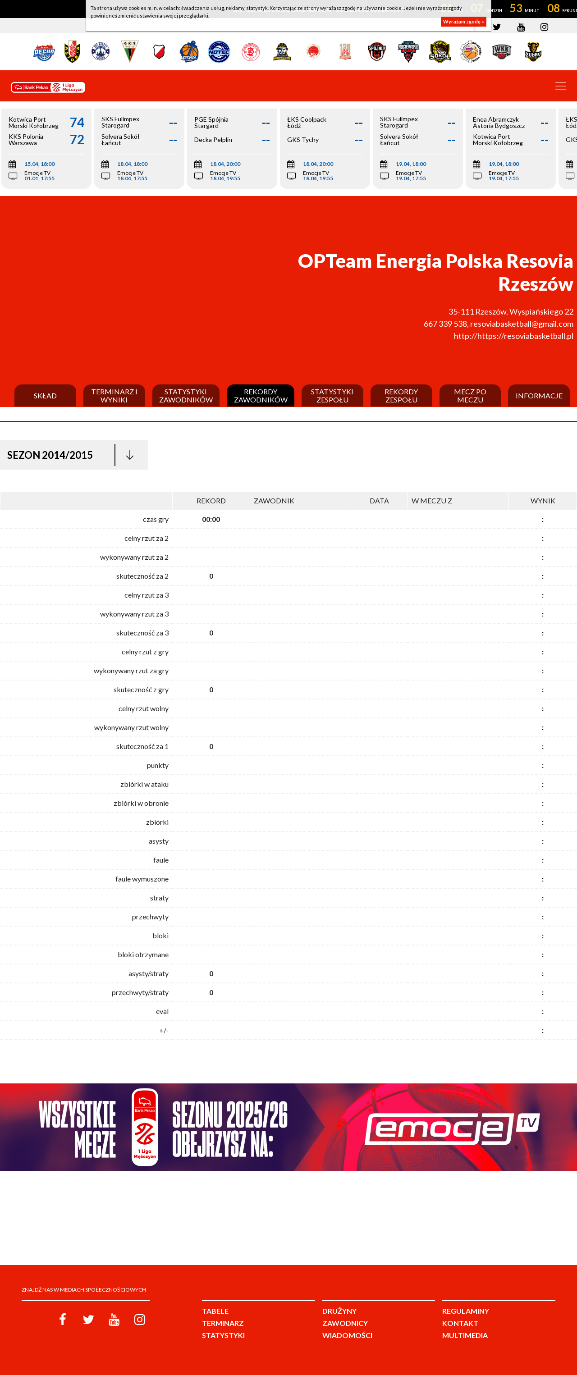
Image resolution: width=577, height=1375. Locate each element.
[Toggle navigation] (560, 86)
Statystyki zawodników (186, 395)
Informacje (539, 396)
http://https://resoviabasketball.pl (513, 336)
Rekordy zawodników (261, 395)
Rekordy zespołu (401, 395)
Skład (45, 396)
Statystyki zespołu (332, 395)
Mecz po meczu (470, 395)
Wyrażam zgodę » (463, 21)
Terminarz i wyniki (114, 395)
